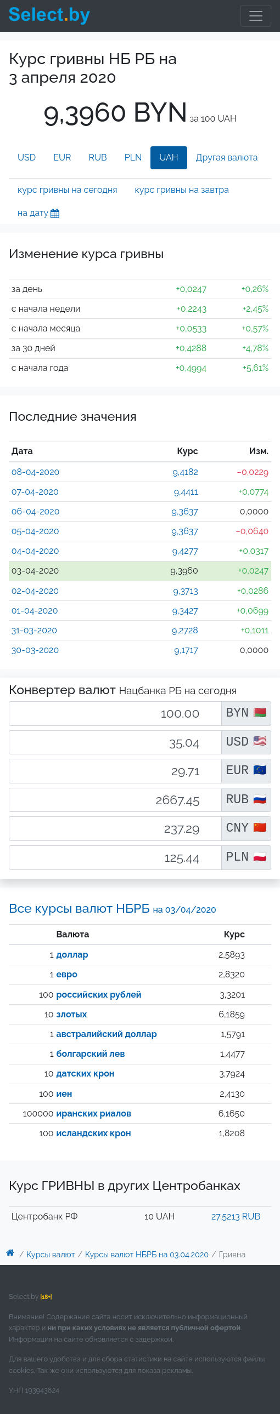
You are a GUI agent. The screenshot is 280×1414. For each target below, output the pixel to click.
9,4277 (185, 551)
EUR (62, 157)
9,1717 (186, 650)
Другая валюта (227, 157)
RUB (98, 157)
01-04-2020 (35, 610)
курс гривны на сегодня (67, 190)
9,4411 (186, 491)
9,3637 (185, 511)
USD (27, 157)
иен (64, 1094)
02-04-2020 (35, 591)
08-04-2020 (35, 472)
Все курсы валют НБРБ (112, 908)
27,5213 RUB (235, 1216)
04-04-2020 (35, 551)
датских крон (85, 1073)
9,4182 (185, 472)
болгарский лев (90, 1054)
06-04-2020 (36, 511)
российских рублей (98, 994)
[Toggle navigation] (255, 16)
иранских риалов (93, 1113)
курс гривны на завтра (182, 190)
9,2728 (185, 630)
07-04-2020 (35, 491)
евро (66, 974)
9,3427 (185, 610)
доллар (72, 954)
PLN (133, 157)
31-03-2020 (34, 630)
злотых (71, 1014)
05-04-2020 (35, 531)
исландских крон (93, 1133)
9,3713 (185, 591)
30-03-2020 (35, 650)
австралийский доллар (106, 1034)
